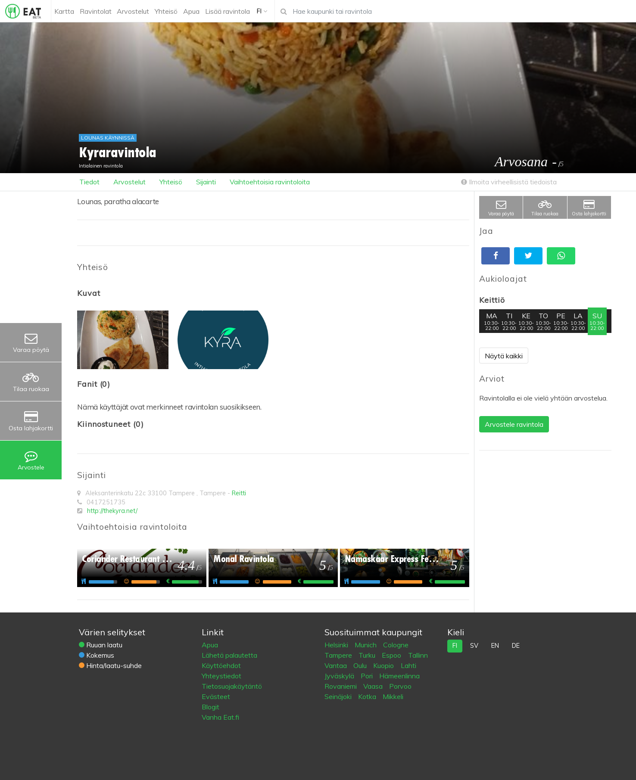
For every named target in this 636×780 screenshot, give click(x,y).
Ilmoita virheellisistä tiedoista (509, 181)
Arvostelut (129, 181)
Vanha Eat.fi (220, 717)
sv (474, 645)
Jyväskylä (340, 675)
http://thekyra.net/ (112, 511)
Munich (366, 644)
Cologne (395, 644)
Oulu (360, 665)
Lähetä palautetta (229, 655)
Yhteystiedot (221, 675)
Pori (367, 675)
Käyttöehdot (221, 665)
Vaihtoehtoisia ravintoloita (270, 181)
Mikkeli (393, 696)
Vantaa (336, 665)
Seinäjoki (338, 696)
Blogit (210, 706)
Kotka (368, 696)
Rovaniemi (341, 686)
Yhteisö (170, 181)
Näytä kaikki (504, 355)
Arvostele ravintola (514, 424)
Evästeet (216, 696)
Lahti (408, 665)
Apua (210, 644)
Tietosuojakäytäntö (232, 686)
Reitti (239, 493)
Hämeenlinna (399, 675)
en (495, 645)
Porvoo (400, 686)
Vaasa (373, 686)
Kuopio (384, 665)
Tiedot (89, 181)
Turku (368, 655)
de (516, 645)
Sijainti (206, 181)
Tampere (339, 655)
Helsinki (337, 644)
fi (454, 645)
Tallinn (418, 655)
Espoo (392, 655)
